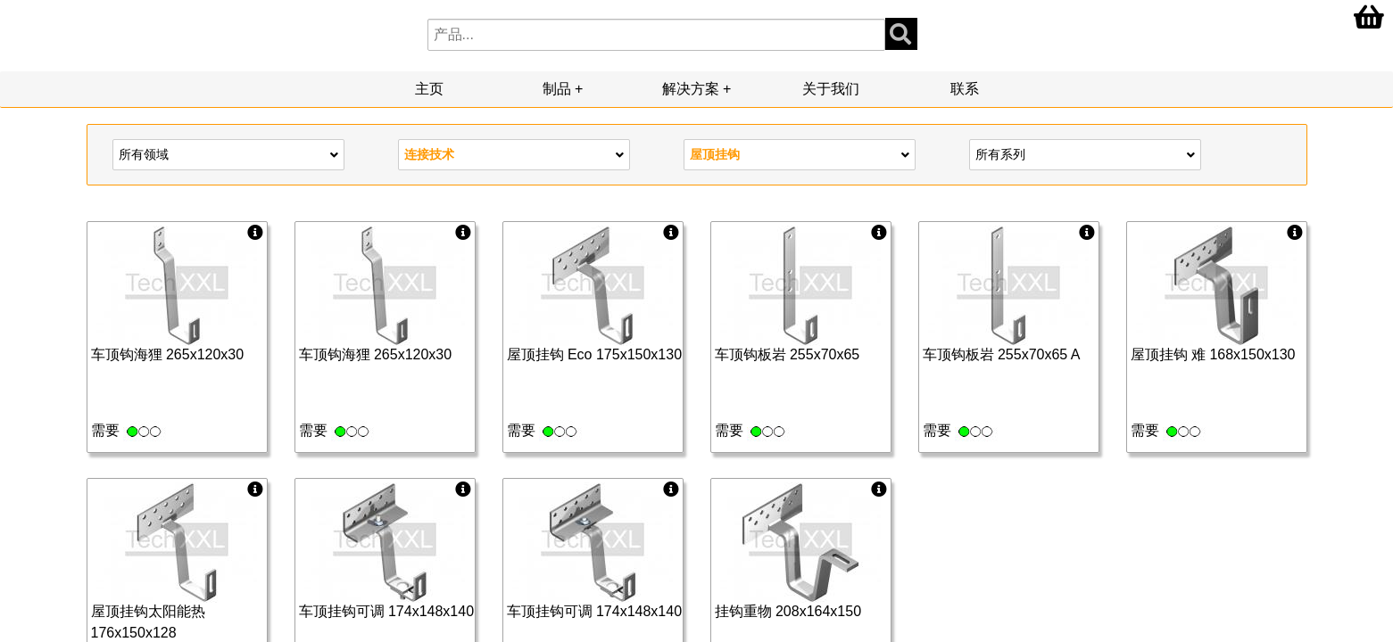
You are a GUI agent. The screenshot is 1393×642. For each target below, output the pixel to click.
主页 (429, 88)
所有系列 (1085, 153)
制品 (557, 88)
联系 (964, 88)
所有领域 (228, 153)
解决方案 (690, 88)
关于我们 (830, 88)
